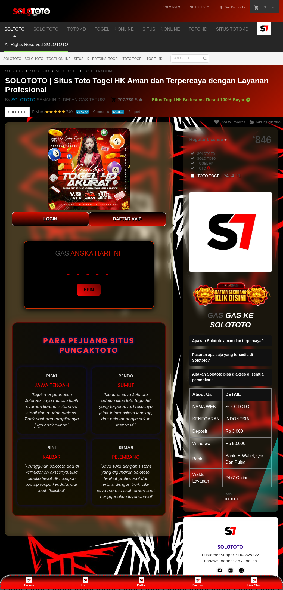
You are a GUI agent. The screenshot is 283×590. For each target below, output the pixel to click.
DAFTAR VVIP (127, 219)
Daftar (141, 582)
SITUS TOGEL (66, 71)
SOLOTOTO (12, 59)
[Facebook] (219, 570)
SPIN (89, 289)
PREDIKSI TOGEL (105, 59)
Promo (29, 582)
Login (85, 582)
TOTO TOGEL (133, 59)
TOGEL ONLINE (59, 59)
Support (134, 112)
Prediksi (198, 582)
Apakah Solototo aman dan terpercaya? (228, 341)
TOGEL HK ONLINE (98, 71)
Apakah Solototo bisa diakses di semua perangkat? (228, 377)
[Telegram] (230, 570)
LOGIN (50, 219)
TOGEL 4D (155, 59)
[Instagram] (241, 570)
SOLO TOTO (33, 59)
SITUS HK (81, 59)
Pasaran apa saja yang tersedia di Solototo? (222, 357)
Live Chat (254, 582)
